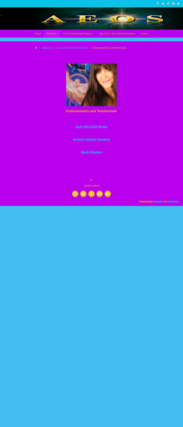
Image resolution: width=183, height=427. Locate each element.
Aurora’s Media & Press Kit (72, 47)
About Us (47, 47)
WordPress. (172, 201)
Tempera (158, 201)
